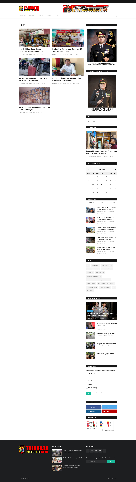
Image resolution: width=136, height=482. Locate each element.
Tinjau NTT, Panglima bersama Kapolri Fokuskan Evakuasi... (72, 451)
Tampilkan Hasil (97, 393)
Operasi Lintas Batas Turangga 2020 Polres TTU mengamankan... (33, 79)
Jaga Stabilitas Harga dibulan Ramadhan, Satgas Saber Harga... (32, 50)
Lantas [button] (50, 16)
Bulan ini (102, 202)
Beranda (23, 16)
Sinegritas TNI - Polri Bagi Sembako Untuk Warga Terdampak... (106, 344)
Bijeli (114, 287)
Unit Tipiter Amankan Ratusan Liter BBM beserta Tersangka (34, 108)
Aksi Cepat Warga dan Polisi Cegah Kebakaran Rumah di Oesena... (106, 228)
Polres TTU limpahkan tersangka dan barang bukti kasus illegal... (66, 79)
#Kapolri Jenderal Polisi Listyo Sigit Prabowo (98, 280)
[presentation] (111, 133)
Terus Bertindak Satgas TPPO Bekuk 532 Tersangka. (107, 324)
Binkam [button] (41, 16)
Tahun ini (112, 202)
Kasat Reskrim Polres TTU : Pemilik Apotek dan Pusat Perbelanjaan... (71, 466)
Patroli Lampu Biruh (105, 287)
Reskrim (26, 21)
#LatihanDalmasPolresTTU (94, 276)
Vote (89, 393)
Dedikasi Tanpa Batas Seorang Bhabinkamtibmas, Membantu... (105, 218)
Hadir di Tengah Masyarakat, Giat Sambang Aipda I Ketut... (106, 248)
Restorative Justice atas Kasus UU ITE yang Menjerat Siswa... (67, 50)
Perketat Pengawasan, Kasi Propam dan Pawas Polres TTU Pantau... (101, 152)
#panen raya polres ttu (93, 269)
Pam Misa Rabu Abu (107, 269)
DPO (88, 265)
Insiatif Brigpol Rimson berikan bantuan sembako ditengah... (105, 354)
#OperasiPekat (91, 283)
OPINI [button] (58, 16)
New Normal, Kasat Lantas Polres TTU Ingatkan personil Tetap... (106, 334)
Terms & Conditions (111, 478)
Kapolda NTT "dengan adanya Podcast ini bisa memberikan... (73, 458)
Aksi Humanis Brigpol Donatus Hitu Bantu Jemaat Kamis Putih (106, 238)
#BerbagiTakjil (95, 265)
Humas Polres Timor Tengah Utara (27, 54)
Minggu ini (91, 202)
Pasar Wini (90, 291)
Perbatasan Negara (92, 287)
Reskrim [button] (32, 16)
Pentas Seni (90, 272)
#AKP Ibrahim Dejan (107, 265)
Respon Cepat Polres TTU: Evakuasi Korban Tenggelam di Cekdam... (106, 208)
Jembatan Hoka (100, 272)
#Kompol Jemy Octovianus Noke (105, 283)
